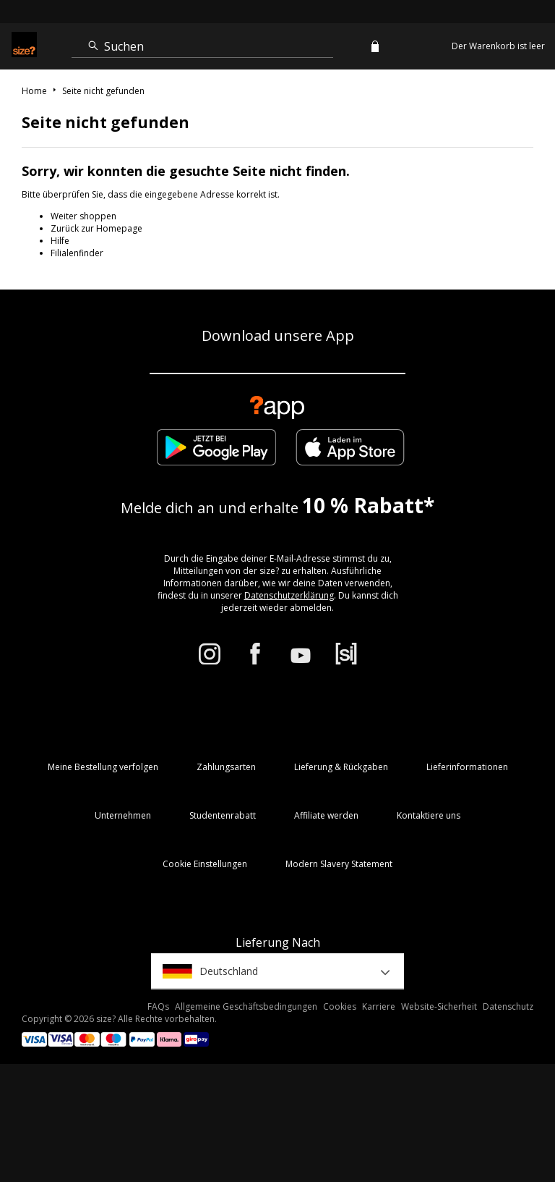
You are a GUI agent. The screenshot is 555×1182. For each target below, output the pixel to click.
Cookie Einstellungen (205, 864)
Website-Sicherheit (439, 1006)
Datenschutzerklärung (289, 595)
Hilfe (60, 241)
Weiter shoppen (83, 216)
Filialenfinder (77, 253)
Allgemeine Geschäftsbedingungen (246, 1006)
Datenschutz (508, 1006)
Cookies (339, 1006)
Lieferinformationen (467, 767)
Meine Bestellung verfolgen (103, 767)
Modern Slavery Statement (338, 864)
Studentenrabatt (222, 815)
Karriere (378, 1006)
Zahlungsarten (226, 767)
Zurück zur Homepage (96, 228)
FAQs (158, 1006)
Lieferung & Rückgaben (341, 767)
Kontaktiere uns (428, 815)
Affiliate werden (326, 815)
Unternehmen (123, 815)
